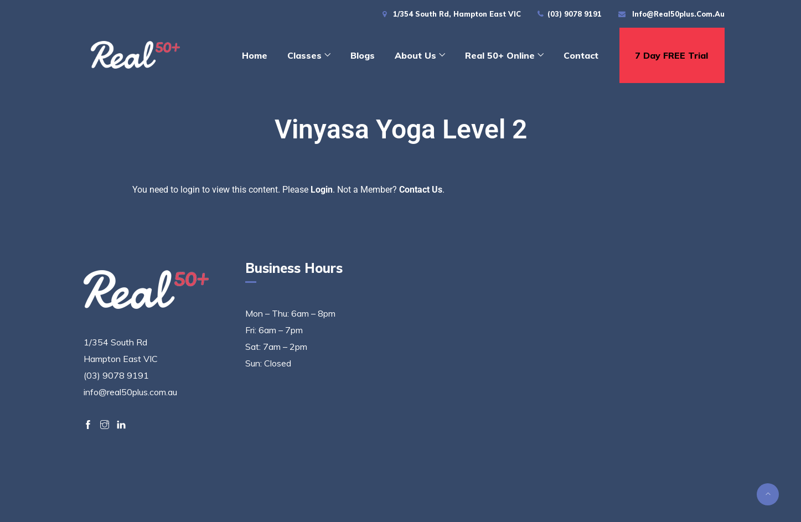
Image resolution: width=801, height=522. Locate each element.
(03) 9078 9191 (574, 13)
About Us (415, 55)
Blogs (362, 55)
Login (322, 189)
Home (254, 55)
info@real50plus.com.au (678, 13)
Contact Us (420, 189)
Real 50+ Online (500, 55)
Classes (304, 55)
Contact (581, 55)
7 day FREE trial (671, 55)
